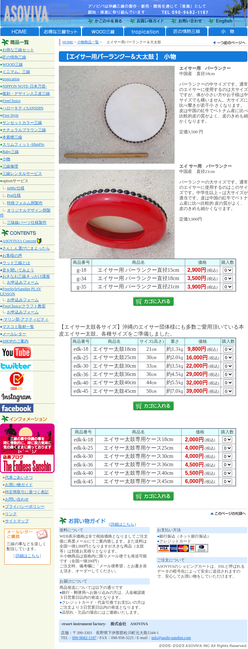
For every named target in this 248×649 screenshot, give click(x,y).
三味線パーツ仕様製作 (27, 222)
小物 (6, 159)
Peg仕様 (14, 195)
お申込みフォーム (23, 282)
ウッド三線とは (16, 263)
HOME (67, 42)
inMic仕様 (15, 188)
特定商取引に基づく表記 (27, 492)
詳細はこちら (27, 555)
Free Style (10, 115)
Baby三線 (10, 151)
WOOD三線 (12, 64)
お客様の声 (12, 255)
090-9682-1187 (84, 637)
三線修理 (10, 166)
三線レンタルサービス (22, 173)
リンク (11, 513)
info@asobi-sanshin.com (171, 637)
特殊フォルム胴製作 (25, 203)
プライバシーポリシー (25, 506)
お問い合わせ (17, 499)
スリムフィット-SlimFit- (23, 144)
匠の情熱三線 (14, 57)
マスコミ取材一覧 (18, 326)
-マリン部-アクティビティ (25, 319)
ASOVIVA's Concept (21, 241)
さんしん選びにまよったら (26, 248)
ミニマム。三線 (16, 71)
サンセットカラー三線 (22, 122)
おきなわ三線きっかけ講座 (26, 276)
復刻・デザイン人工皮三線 (26, 93)
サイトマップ (17, 521)
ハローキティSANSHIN (22, 108)
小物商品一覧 (88, 42)
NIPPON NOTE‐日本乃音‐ (24, 86)
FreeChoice (11, 101)
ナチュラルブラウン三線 (24, 130)
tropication (11, 79)
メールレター (14, 334)
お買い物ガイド (19, 484)
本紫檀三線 (12, 137)
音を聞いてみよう (18, 270)
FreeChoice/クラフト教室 (24, 306)
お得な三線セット (18, 50)
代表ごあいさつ (19, 477)
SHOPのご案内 (15, 341)
